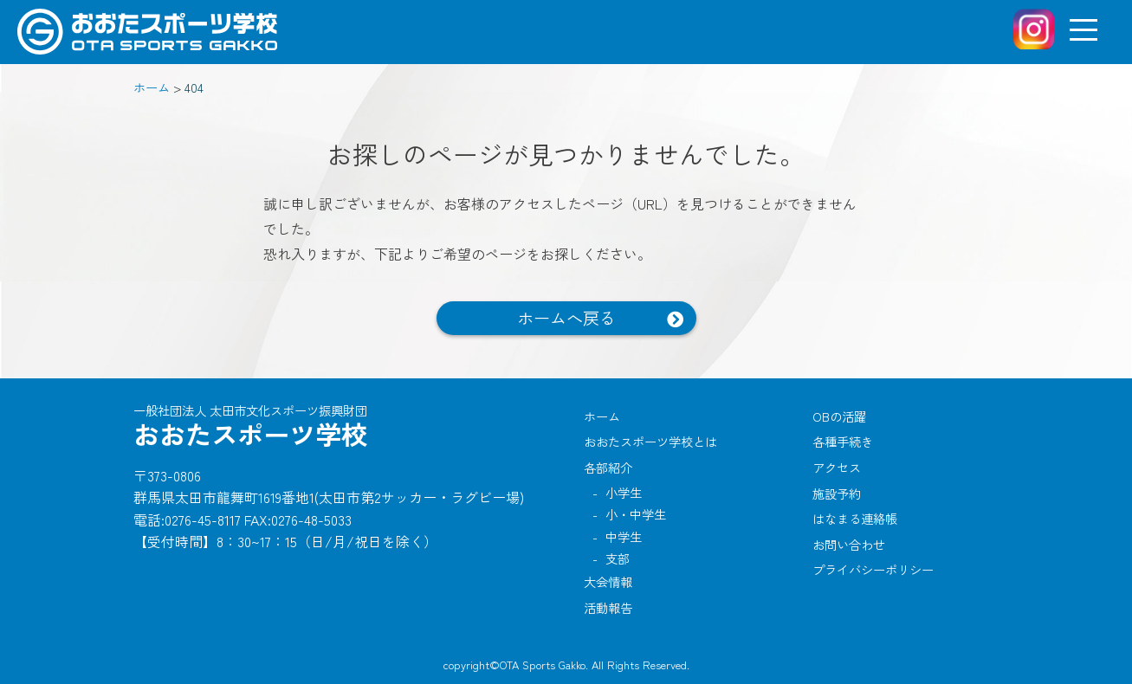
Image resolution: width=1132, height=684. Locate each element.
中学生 (623, 536)
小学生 (623, 492)
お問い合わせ (848, 544)
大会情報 (608, 581)
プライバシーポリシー (873, 569)
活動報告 (608, 607)
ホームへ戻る (566, 318)
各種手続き (842, 441)
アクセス (836, 467)
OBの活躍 (839, 416)
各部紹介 (608, 467)
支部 (617, 558)
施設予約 (836, 493)
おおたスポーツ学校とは (650, 441)
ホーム (602, 416)
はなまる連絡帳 (854, 518)
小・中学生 (635, 514)
